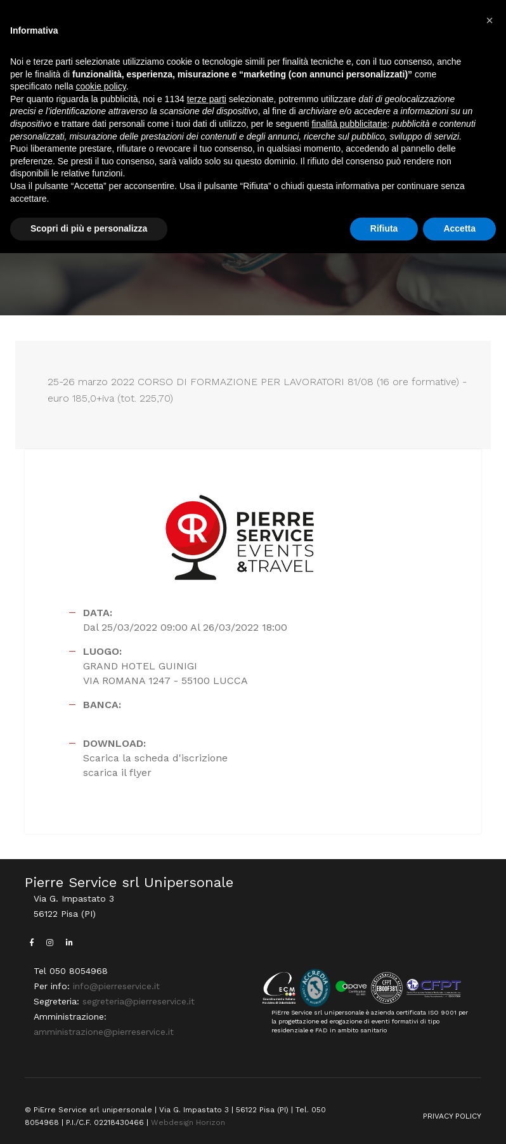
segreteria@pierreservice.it (138, 1001)
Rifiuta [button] (384, 228)
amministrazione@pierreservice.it (104, 1032)
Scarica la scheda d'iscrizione (155, 758)
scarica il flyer (117, 772)
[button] (489, 20)
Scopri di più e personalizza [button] (88, 228)
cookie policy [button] (101, 86)
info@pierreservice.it (116, 986)
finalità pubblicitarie (349, 124)
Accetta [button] (459, 228)
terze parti (206, 99)
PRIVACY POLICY (452, 1116)
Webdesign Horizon (188, 1122)
